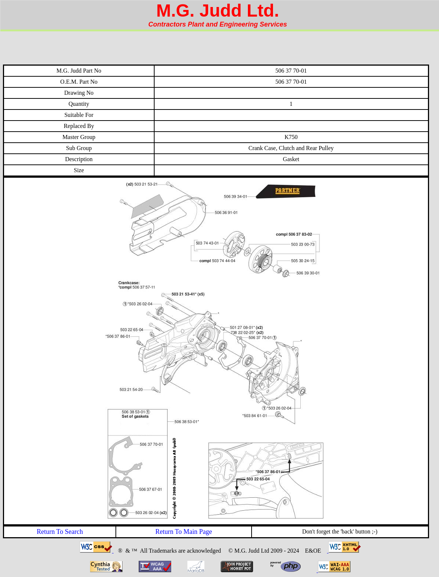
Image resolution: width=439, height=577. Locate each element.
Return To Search (60, 531)
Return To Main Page (183, 531)
